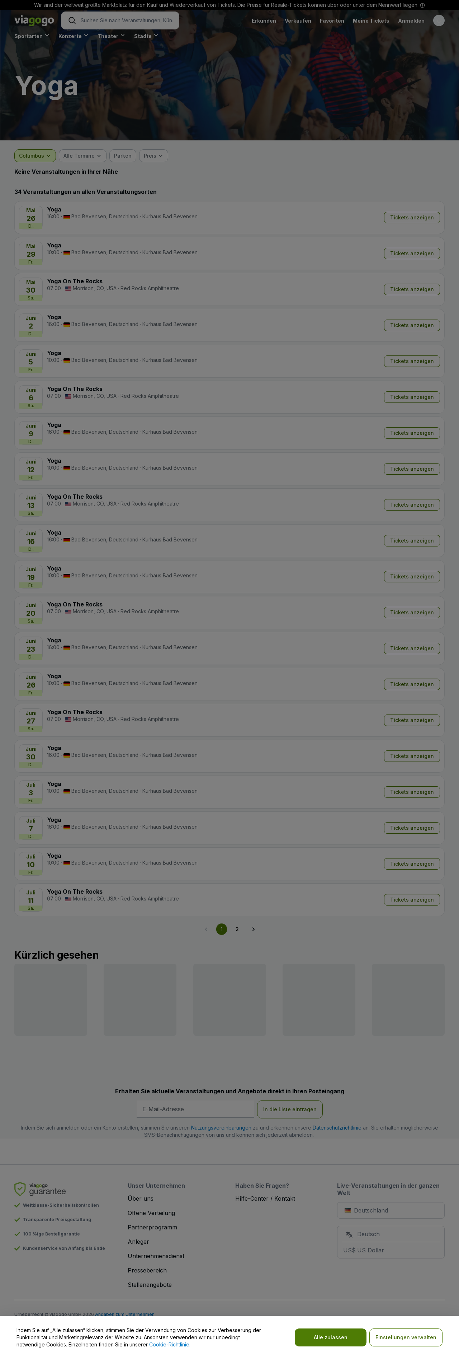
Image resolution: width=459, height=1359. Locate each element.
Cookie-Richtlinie (169, 1344)
